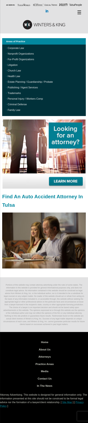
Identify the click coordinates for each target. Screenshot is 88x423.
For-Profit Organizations (21, 59)
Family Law (14, 110)
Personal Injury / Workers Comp (25, 98)
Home (44, 342)
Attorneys (44, 356)
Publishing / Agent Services (23, 87)
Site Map (67, 402)
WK (44, 25)
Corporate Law (16, 48)
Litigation (13, 65)
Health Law (14, 76)
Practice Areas (45, 364)
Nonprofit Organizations (21, 53)
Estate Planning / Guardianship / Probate (30, 82)
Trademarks (14, 93)
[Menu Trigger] (79, 12)
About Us (45, 349)
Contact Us (45, 378)
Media (44, 371)
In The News (44, 385)
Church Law (14, 70)
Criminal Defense (17, 104)
